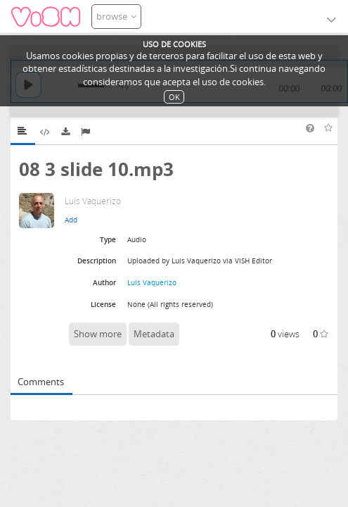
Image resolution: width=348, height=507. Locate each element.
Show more (98, 333)
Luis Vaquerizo (151, 282)
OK (174, 97)
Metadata (154, 333)
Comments (41, 381)
